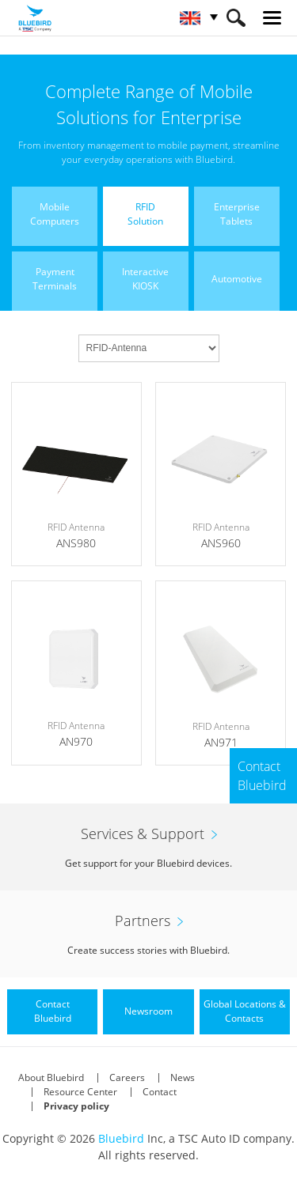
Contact (160, 1091)
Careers (127, 1077)
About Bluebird (51, 1077)
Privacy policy (76, 1106)
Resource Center (80, 1091)
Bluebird (121, 1138)
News (182, 1077)
